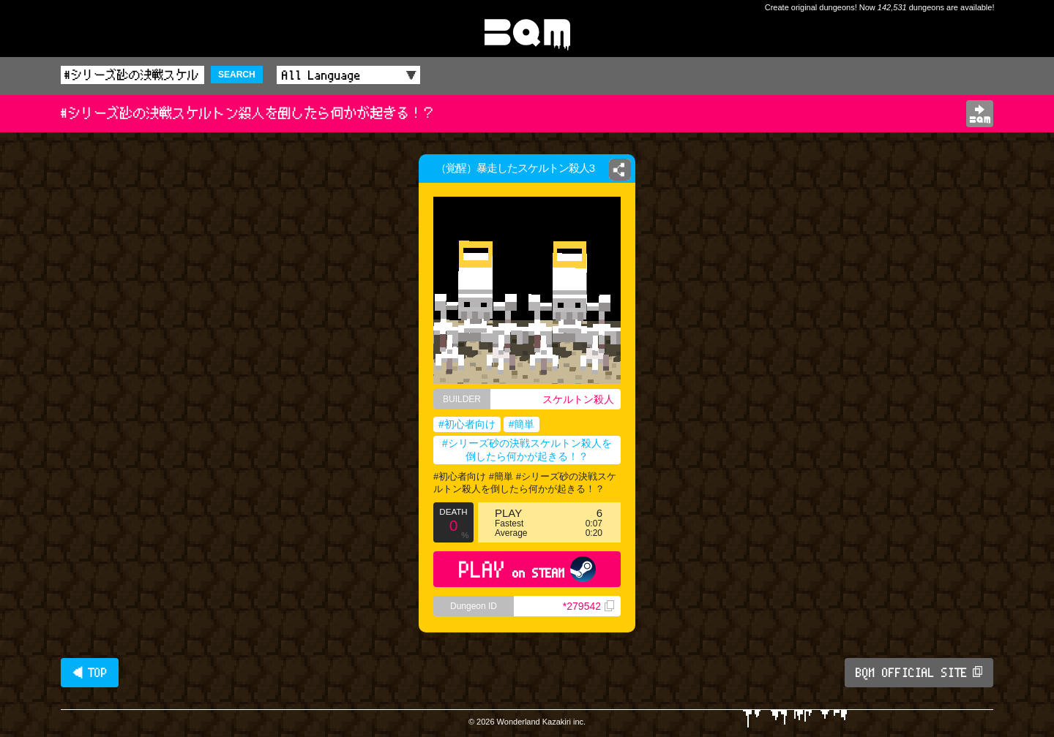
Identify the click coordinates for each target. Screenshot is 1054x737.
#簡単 (522, 424)
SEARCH (236, 74)
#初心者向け (467, 424)
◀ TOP (90, 672)
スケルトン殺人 (578, 399)
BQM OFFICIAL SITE (919, 672)
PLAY (527, 569)
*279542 (588, 606)
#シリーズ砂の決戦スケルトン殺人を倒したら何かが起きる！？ (527, 449)
